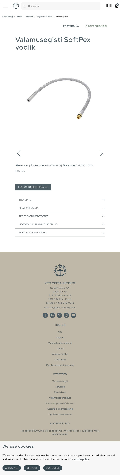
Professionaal (97, 26)
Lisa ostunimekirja (33, 187)
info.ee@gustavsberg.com (60, 307)
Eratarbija (71, 26)
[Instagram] (66, 315)
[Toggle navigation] (5, 6)
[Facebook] (45, 315)
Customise (52, 467)
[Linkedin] (52, 315)
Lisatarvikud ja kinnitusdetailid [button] (62, 224)
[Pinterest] (59, 315)
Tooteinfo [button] (62, 199)
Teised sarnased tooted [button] (62, 216)
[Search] (24, 6)
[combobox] (64, 6)
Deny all (32, 467)
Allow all (11, 467)
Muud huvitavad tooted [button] (62, 232)
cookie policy (81, 459)
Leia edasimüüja (62, 207)
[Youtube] (73, 315)
